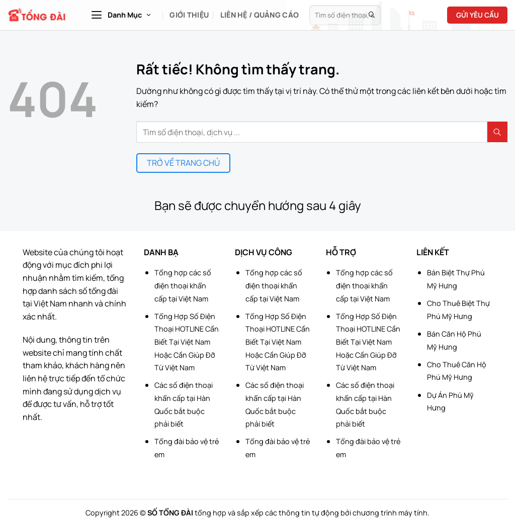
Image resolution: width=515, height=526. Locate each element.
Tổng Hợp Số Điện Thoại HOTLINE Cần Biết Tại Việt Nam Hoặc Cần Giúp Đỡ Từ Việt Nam (186, 341)
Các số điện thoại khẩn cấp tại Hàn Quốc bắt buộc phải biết (183, 404)
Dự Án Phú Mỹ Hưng (450, 401)
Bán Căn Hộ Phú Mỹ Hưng (454, 340)
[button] (120, 15)
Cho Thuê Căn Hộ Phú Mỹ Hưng (456, 371)
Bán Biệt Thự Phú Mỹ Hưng (456, 279)
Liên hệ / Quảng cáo (259, 15)
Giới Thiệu (189, 15)
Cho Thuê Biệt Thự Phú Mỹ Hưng (458, 309)
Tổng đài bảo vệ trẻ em (186, 448)
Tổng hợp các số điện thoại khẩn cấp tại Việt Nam (182, 285)
